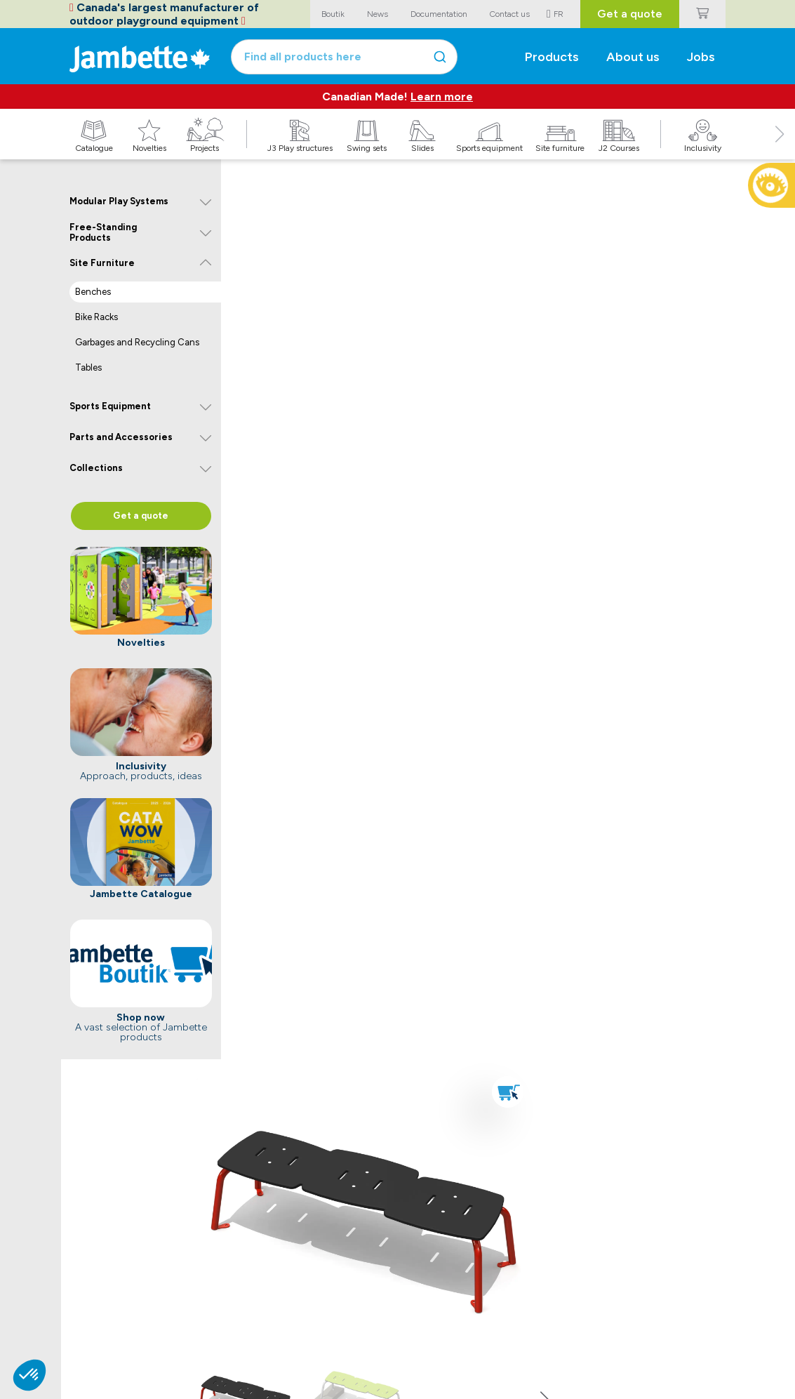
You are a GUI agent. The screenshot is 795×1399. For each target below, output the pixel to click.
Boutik (82, 1312)
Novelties (188, 1326)
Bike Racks (96, 317)
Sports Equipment (110, 406)
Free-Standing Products (103, 233)
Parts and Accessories (121, 437)
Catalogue (190, 1312)
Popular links (97, 1288)
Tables (88, 367)
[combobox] (362, 56)
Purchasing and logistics (318, 1354)
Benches (93, 291)
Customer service (304, 1340)
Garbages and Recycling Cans (137, 342)
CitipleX (85, 1340)
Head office (292, 1312)
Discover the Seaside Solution (675, 1041)
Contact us (294, 1288)
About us (633, 56)
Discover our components (499, 1041)
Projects (185, 1340)
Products (551, 56)
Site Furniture (102, 263)
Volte (79, 1326)
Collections (96, 468)
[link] (603, 675)
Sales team (291, 1326)
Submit (697, 1322)
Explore (186, 1288)
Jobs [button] (704, 56)
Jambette (440, 1288)
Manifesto (438, 1312)
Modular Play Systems (118, 201)
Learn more (441, 96)
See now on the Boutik (321, 691)
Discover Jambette (455, 1326)
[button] (779, 149)
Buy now (326, 798)
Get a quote (630, 13)
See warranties (305, 1201)
